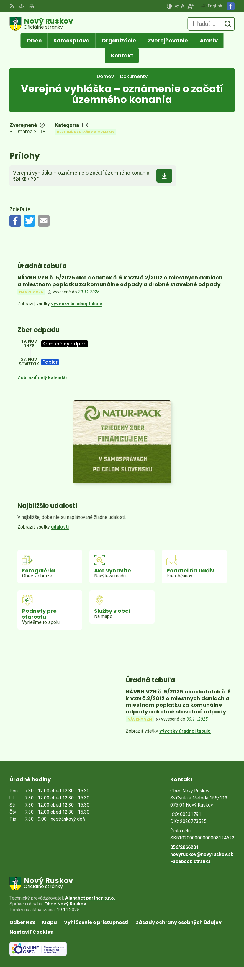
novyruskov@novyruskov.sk (201, 854)
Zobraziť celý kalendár (42, 377)
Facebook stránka (190, 861)
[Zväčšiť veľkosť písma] (190, 6)
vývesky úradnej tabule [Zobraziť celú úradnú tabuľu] (76, 304)
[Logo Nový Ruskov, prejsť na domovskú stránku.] (41, 24)
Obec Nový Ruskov (65, 904)
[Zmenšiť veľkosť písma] (176, 6)
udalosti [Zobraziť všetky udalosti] (60, 527)
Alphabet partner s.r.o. (90, 898)
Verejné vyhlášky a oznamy (85, 132)
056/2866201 (184, 847)
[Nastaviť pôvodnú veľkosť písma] (183, 6)
